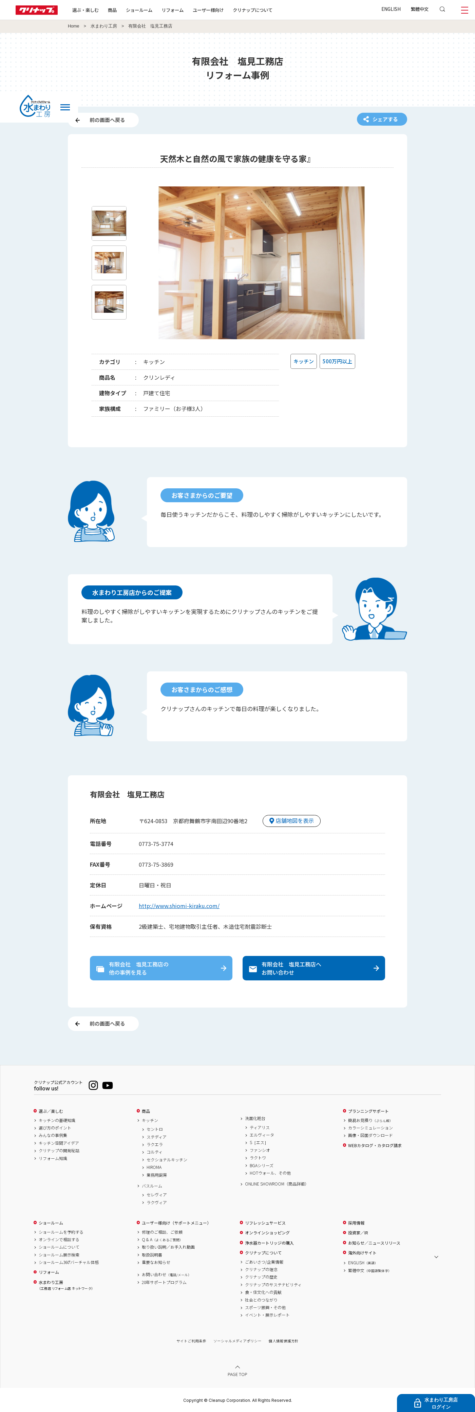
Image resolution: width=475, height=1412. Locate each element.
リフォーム (173, 9)
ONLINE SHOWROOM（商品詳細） (277, 1184)
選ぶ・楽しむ (85, 9)
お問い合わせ (166, 1274)
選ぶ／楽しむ (51, 1111)
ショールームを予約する (61, 1232)
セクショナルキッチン (167, 1159)
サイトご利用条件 (191, 1340)
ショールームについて (59, 1247)
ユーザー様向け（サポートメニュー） (176, 1223)
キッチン (150, 1120)
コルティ (155, 1152)
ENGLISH (391, 8)
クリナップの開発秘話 (59, 1150)
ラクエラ (155, 1144)
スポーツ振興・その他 (265, 1307)
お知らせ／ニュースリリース (374, 1243)
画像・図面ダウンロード (370, 1135)
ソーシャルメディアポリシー (237, 1340)
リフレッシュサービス (265, 1223)
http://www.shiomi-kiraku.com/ (179, 906)
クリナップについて (252, 9)
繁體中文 (420, 8)
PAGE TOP (237, 1374)
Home (73, 26)
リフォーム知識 (53, 1158)
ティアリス (260, 1127)
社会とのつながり (261, 1300)
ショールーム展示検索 (59, 1254)
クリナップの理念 (261, 1269)
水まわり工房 (104, 26)
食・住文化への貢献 (263, 1292)
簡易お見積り (370, 1120)
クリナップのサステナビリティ (273, 1284)
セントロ (155, 1129)
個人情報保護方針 (284, 1340)
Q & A (162, 1239)
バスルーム (152, 1186)
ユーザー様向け (208, 9)
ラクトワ (258, 1157)
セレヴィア (157, 1194)
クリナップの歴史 (261, 1277)
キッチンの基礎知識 (57, 1120)
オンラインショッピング (267, 1232)
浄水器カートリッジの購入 (269, 1243)
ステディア (157, 1137)
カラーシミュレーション (370, 1127)
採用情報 (356, 1223)
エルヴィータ (262, 1135)
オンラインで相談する (59, 1239)
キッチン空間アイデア (59, 1143)
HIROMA (154, 1167)
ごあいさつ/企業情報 (264, 1262)
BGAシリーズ (261, 1165)
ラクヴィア (157, 1202)
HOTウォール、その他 (270, 1173)
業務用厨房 (157, 1175)
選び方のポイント (55, 1127)
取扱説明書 (152, 1254)
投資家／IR (358, 1232)
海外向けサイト (362, 1252)
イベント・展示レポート (267, 1315)
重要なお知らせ (156, 1262)
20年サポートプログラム (164, 1282)
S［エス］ (259, 1142)
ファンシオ (260, 1150)
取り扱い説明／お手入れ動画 (168, 1247)
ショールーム (139, 9)
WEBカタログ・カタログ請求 (375, 1145)
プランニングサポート (368, 1111)
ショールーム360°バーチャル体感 (69, 1262)
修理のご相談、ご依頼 (162, 1232)
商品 (146, 1111)
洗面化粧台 (255, 1118)
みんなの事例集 (53, 1135)
